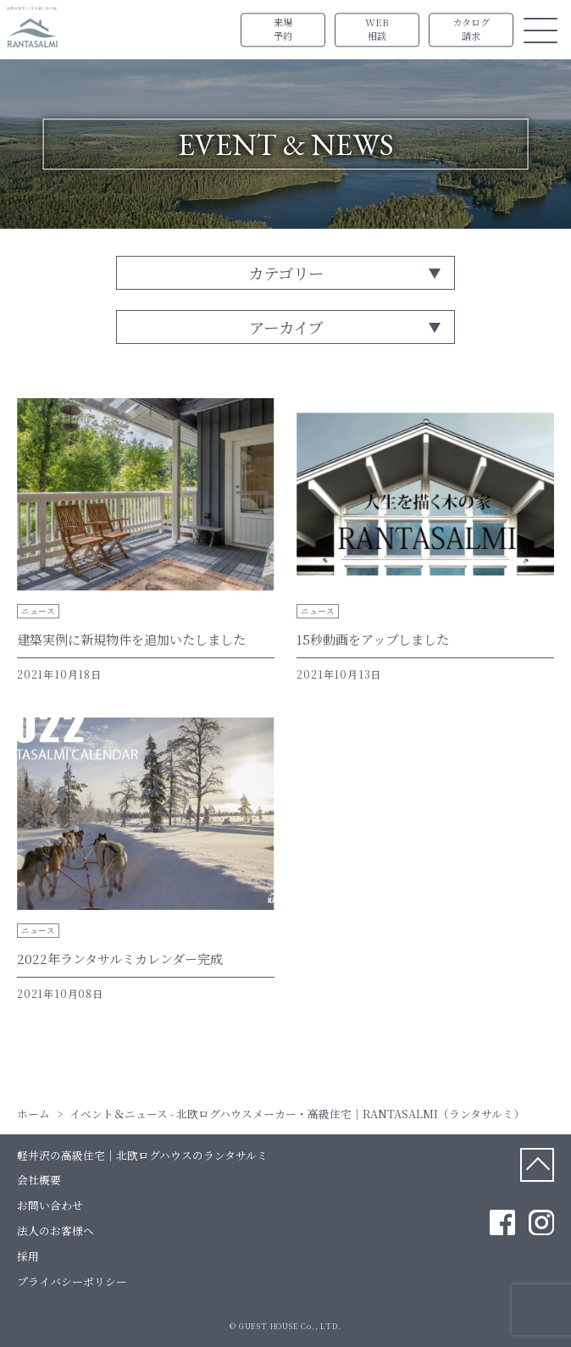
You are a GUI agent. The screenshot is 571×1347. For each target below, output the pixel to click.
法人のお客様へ (55, 1230)
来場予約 (283, 29)
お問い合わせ (50, 1205)
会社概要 (39, 1180)
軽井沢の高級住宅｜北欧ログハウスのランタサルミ (142, 1155)
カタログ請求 (471, 29)
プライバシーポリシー (72, 1281)
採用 (28, 1256)
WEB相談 (377, 29)
